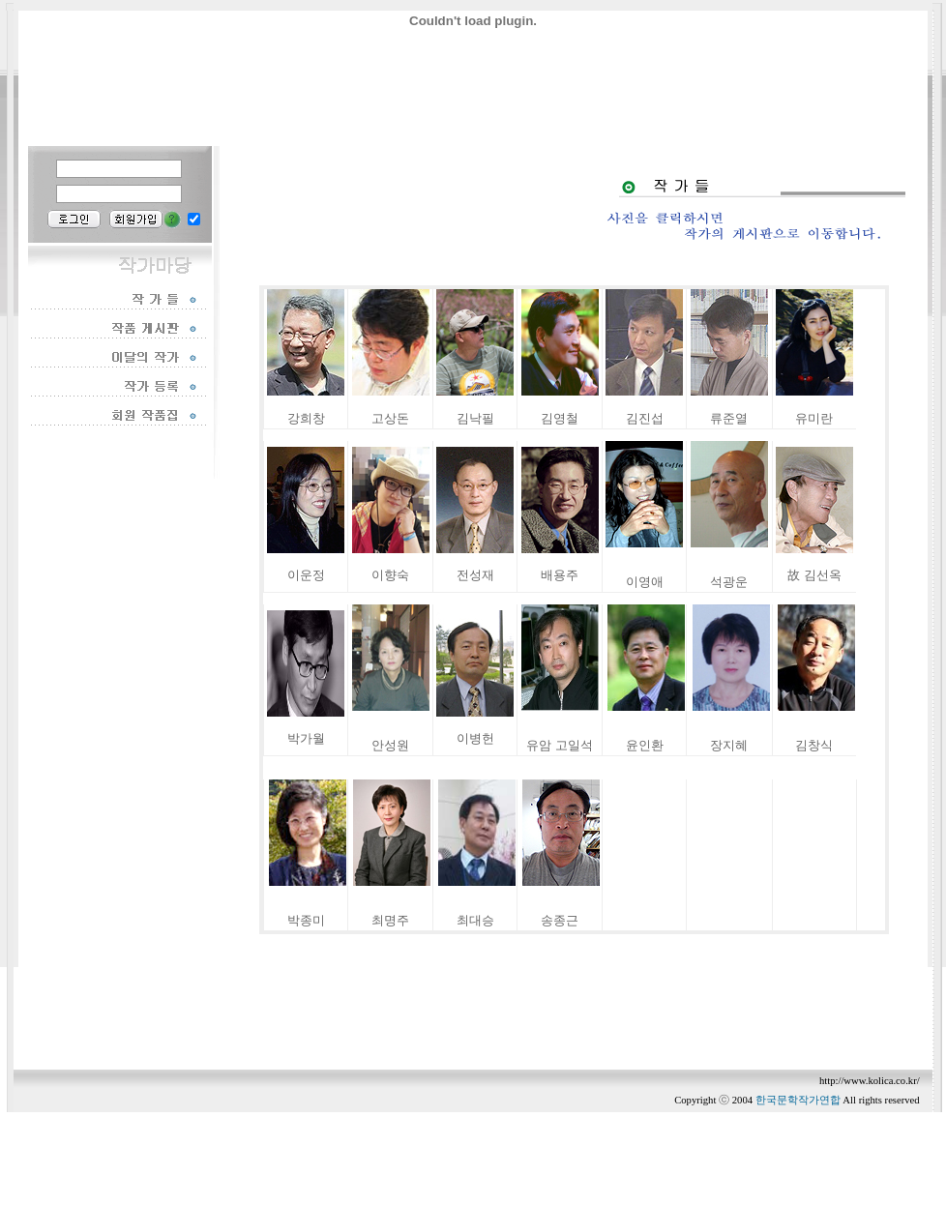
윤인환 (645, 745)
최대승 (475, 920)
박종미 (306, 920)
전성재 (475, 575)
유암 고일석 (559, 745)
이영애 (645, 581)
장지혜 (729, 745)
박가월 (306, 738)
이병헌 (475, 738)
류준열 (729, 418)
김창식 (814, 745)
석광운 (729, 581)
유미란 (814, 418)
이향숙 (390, 575)
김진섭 (645, 418)
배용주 (559, 575)
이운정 (306, 575)
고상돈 (390, 418)
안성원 (390, 745)
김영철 (559, 418)
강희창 (306, 418)
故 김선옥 (814, 575)
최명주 (390, 920)
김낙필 (475, 418)
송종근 (559, 920)
